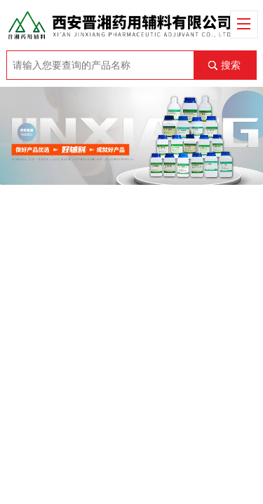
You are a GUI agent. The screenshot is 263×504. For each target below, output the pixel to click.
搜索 (231, 65)
